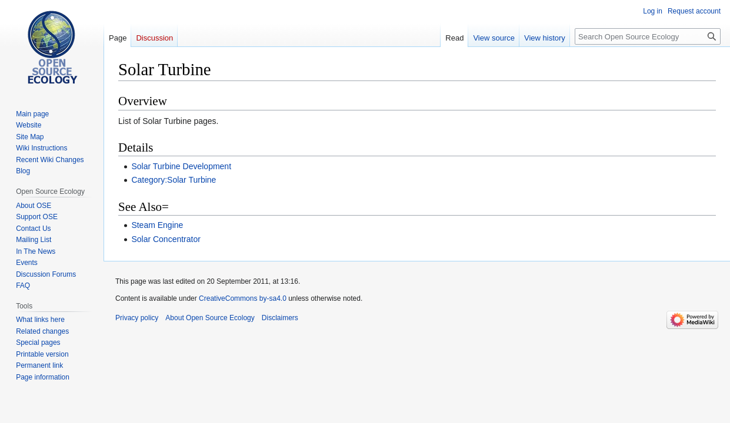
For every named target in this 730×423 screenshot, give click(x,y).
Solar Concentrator (166, 239)
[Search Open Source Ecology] (648, 36)
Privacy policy (136, 318)
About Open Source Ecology (209, 318)
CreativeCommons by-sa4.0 (242, 298)
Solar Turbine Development (181, 166)
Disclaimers (280, 318)
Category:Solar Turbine (173, 179)
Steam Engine (157, 225)
